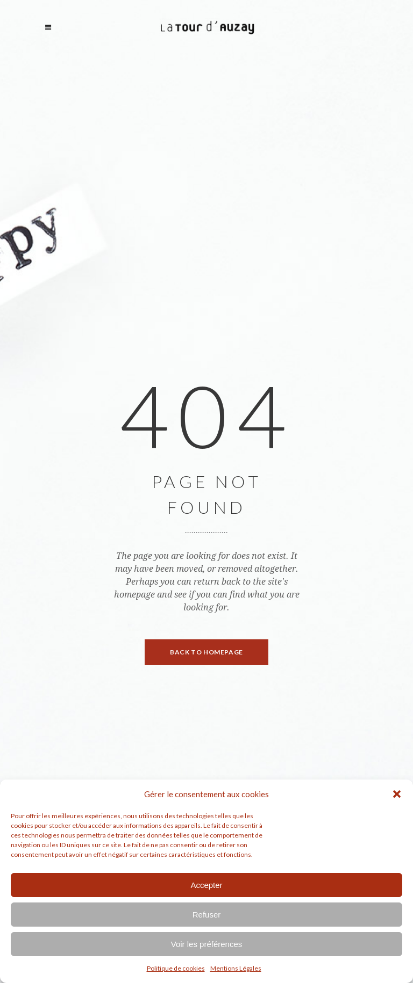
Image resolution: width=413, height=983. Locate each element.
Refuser (207, 914)
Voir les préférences (207, 944)
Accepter (206, 885)
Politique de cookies (176, 968)
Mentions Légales (235, 968)
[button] (396, 794)
